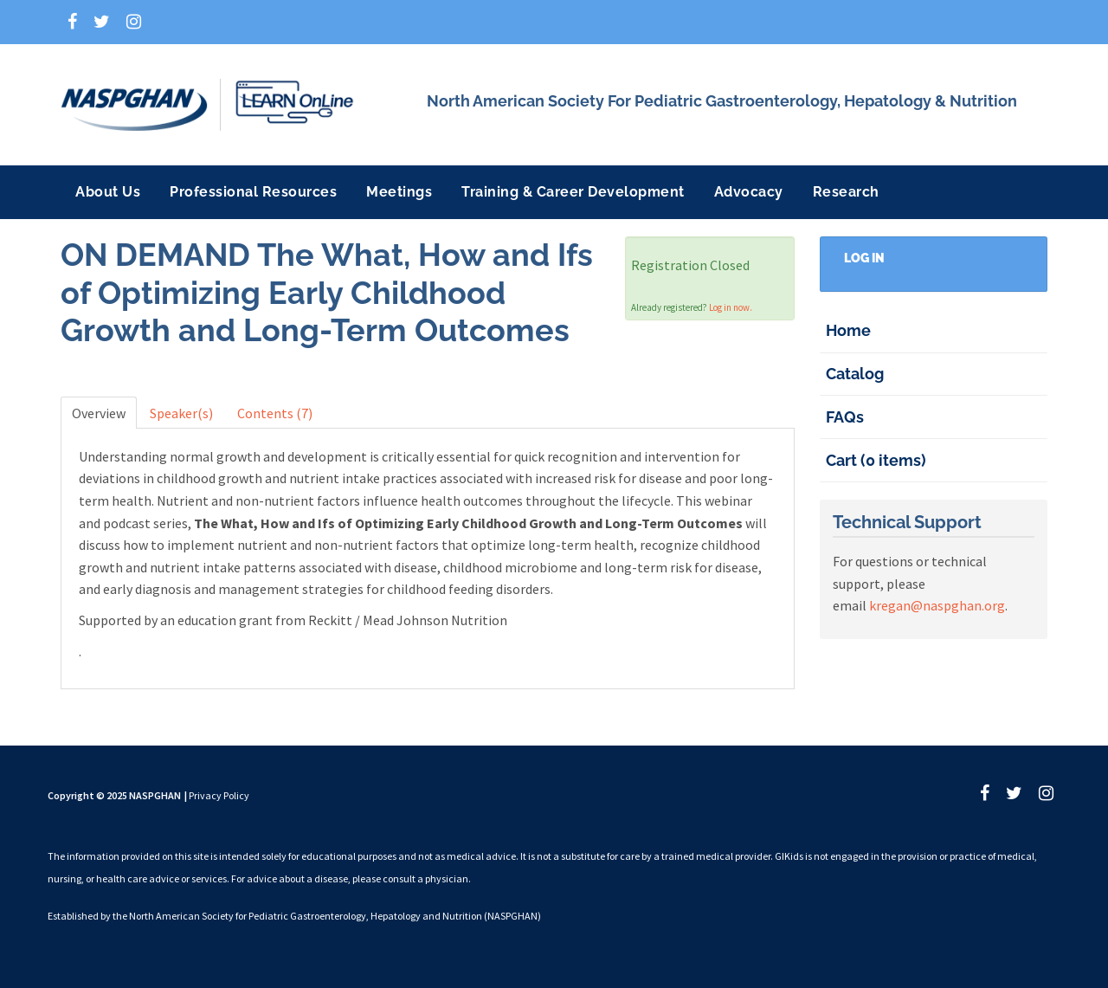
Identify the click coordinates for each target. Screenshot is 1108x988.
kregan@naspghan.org (937, 605)
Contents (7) (274, 413)
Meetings (399, 192)
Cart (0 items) (876, 460)
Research (846, 192)
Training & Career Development (573, 192)
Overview (99, 413)
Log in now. (730, 307)
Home (848, 330)
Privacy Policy (219, 795)
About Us (107, 192)
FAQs (845, 417)
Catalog (855, 374)
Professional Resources (253, 192)
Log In (864, 258)
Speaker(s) (181, 413)
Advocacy (748, 192)
